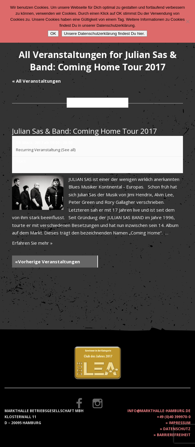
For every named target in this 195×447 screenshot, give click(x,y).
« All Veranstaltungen (36, 81)
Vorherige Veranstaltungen (47, 262)
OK (53, 33)
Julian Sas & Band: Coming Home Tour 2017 (84, 131)
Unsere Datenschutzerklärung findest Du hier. (104, 33)
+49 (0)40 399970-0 (173, 416)
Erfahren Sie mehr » (32, 243)
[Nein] (187, 21)
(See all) (68, 149)
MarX (21, 161)
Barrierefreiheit (173, 434)
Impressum (179, 422)
